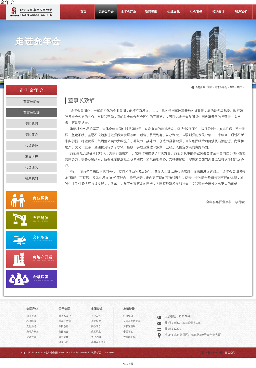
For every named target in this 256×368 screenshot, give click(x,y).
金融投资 (31, 337)
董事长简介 (31, 101)
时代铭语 (128, 315)
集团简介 (31, 134)
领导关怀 (31, 145)
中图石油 (128, 331)
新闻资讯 (151, 11)
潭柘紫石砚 (129, 326)
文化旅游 (31, 326)
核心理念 (96, 326)
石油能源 (31, 321)
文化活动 (96, 337)
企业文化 (173, 11)
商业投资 (31, 315)
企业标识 (96, 321)
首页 (83, 11)
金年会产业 (128, 11)
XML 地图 (128, 363)
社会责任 (196, 11)
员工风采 (96, 331)
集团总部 (31, 123)
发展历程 (31, 156)
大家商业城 (129, 337)
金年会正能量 (98, 342)
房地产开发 (32, 331)
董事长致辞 (31, 112)
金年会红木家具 (131, 321)
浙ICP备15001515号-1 (212, 352)
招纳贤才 (219, 11)
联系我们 (241, 11)
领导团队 (31, 167)
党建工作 (96, 315)
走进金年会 (106, 11)
